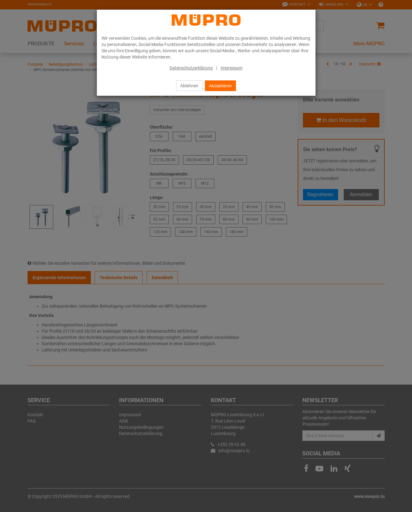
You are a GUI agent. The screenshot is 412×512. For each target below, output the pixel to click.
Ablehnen (189, 85)
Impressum (232, 67)
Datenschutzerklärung (191, 67)
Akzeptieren (220, 85)
